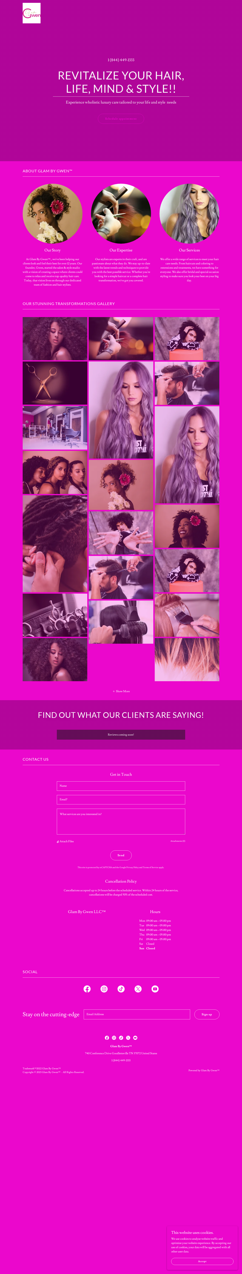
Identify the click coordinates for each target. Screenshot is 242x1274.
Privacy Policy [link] (132, 867)
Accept (202, 1261)
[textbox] (121, 786)
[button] (121, 691)
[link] (32, 4)
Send (121, 855)
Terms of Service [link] (150, 867)
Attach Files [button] (67, 841)
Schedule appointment (121, 118)
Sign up (207, 1014)
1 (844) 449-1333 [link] (121, 60)
